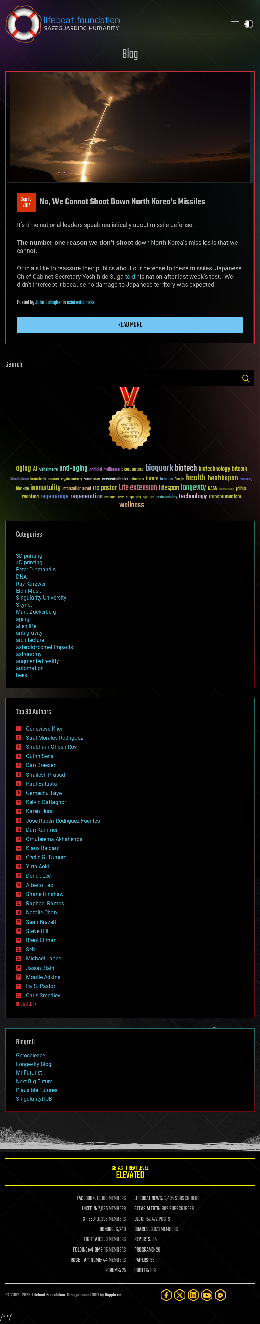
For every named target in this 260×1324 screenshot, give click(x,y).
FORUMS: (113, 1270)
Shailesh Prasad (45, 775)
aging (22, 619)
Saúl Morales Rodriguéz (54, 738)
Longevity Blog (33, 1064)
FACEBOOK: (86, 1198)
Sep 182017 (26, 202)
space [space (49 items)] (148, 497)
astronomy (29, 654)
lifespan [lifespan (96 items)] (169, 488)
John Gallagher (48, 302)
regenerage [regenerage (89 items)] (54, 496)
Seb (30, 949)
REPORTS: (142, 1239)
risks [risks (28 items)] (121, 497)
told (130, 276)
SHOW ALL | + (26, 1004)
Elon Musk (28, 591)
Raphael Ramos (45, 903)
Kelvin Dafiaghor (46, 802)
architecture (30, 640)
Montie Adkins (43, 977)
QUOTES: (141, 1270)
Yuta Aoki (37, 866)
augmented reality (37, 661)
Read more (130, 324)
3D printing (29, 555)
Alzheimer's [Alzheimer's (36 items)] (48, 469)
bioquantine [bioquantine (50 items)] (132, 469)
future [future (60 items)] (152, 479)
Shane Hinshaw (45, 894)
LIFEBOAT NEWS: (148, 1198)
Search (246, 378)
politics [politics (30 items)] (241, 489)
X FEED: (89, 1219)
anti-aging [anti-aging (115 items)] (73, 468)
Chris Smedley (43, 995)
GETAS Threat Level (130, 1173)
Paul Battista (41, 784)
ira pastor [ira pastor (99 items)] (105, 488)
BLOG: (139, 1219)
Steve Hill (37, 931)
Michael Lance (43, 958)
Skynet (24, 605)
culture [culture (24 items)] (88, 479)
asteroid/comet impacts (44, 647)
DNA (21, 576)
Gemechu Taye (44, 793)
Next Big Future (34, 1081)
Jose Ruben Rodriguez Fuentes (63, 821)
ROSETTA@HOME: (86, 1260)
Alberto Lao (39, 885)
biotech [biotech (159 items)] (186, 468)
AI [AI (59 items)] (35, 469)
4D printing (29, 562)
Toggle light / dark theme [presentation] (248, 24)
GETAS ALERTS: (147, 1208)
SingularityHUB (34, 1098)
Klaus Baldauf (43, 848)
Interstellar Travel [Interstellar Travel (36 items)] (76, 489)
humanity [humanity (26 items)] (246, 480)
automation (30, 668)
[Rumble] (220, 1295)
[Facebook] (166, 1295)
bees (21, 675)
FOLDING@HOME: (88, 1250)
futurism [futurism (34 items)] (166, 479)
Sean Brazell (41, 922)
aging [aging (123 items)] (23, 468)
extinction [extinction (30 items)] (137, 479)
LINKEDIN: (88, 1208)
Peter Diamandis (36, 569)
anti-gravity (29, 633)
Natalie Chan (41, 912)
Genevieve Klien (45, 728)
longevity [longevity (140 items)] (193, 487)
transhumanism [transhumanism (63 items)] (225, 497)
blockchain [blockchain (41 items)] (19, 479)
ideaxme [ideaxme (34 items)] (22, 489)
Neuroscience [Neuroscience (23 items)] (226, 489)
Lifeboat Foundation (48, 1295)
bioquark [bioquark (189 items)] (159, 468)
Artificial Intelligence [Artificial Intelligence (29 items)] (104, 470)
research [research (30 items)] (110, 497)
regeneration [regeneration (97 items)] (86, 496)
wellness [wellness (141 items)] (131, 505)
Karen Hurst (40, 811)
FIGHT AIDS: (94, 1239)
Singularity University (41, 597)
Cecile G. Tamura (46, 857)
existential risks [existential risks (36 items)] (115, 479)
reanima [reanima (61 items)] (30, 497)
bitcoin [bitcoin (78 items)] (239, 469)
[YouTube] (206, 1295)
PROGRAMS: (144, 1250)
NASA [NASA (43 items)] (212, 489)
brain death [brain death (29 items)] (38, 479)
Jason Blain (40, 968)
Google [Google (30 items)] (179, 479)
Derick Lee (38, 876)
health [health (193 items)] (196, 478)
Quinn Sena (40, 756)
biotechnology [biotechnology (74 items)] (214, 469)
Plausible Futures (36, 1090)
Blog (130, 54)
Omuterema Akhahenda (54, 839)
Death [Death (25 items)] (96, 479)
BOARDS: (142, 1229)
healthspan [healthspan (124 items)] (223, 478)
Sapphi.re (113, 1295)
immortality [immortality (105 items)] (45, 488)
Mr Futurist (29, 1072)
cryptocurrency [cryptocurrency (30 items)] (71, 479)
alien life (26, 626)
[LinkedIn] (193, 1295)
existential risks (81, 302)
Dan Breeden (41, 765)
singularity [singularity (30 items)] (133, 497)
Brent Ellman (41, 940)
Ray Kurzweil (31, 584)
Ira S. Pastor (40, 986)
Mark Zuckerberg (36, 612)
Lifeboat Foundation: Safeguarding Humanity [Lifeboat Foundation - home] (113, 24)
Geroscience (30, 1055)
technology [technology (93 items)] (193, 497)
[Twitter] (179, 1295)
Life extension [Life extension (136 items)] (137, 487)
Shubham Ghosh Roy (51, 747)
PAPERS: (141, 1260)
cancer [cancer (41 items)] (53, 479)
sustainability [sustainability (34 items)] (166, 497)
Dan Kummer (42, 830)
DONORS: (107, 1229)
